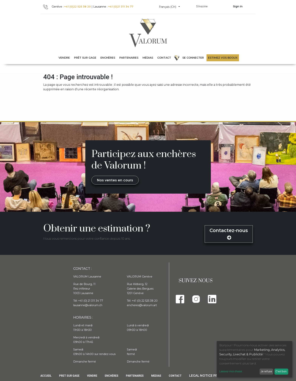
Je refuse (266, 371)
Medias (156, 375)
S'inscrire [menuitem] (202, 6)
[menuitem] (85, 57)
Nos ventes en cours (115, 180)
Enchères (111, 375)
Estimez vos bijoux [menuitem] (222, 57)
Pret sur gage (69, 375)
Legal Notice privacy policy (214, 375)
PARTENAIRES (135, 375)
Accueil (46, 375)
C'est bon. (281, 371)
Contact (175, 375)
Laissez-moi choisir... (231, 371)
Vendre (92, 375)
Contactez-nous (229, 234)
